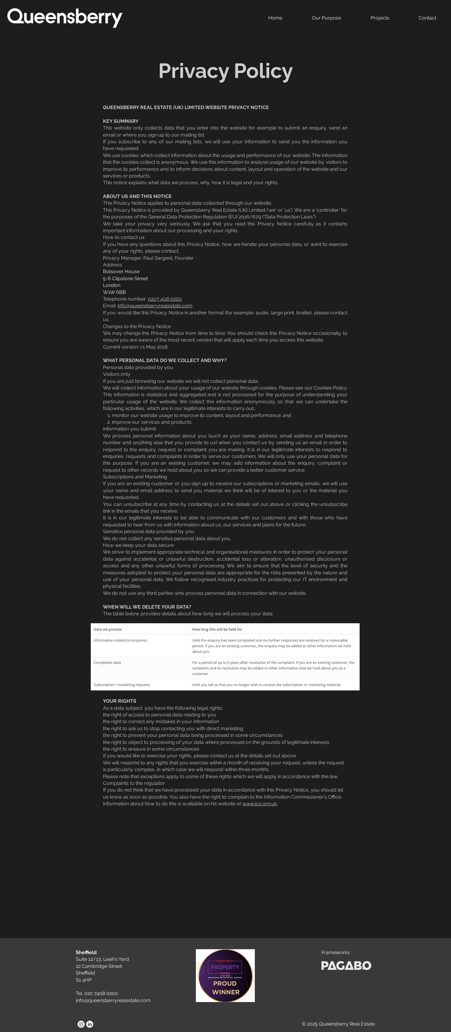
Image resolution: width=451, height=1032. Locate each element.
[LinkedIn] (89, 1024)
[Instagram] (81, 1024)
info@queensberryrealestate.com (155, 306)
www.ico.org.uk (259, 804)
